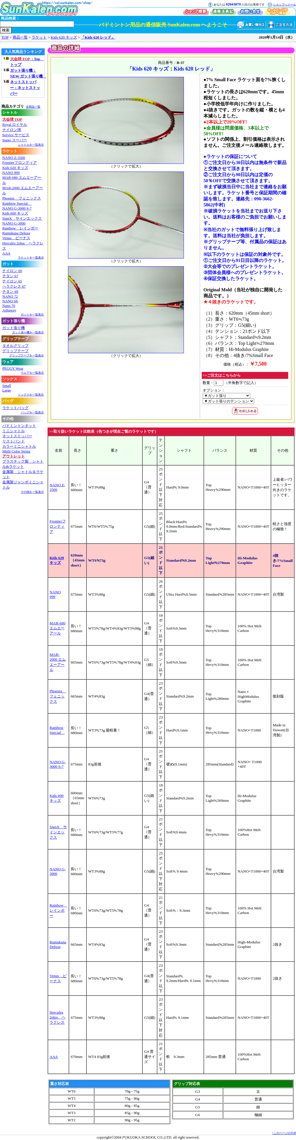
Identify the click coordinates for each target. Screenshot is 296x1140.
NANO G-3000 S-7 (17, 208)
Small (6, 385)
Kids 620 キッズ (64, 37)
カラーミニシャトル (19, 446)
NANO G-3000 (14, 223)
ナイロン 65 (12, 281)
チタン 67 (10, 276)
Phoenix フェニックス (21, 198)
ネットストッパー (17, 436)
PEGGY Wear (12, 368)
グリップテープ (15, 351)
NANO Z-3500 (13, 157)
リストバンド (13, 441)
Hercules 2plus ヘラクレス (57, 1017)
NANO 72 (10, 296)
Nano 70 (8, 305)
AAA (6, 253)
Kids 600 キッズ (15, 213)
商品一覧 (20, 37)
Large (6, 390)
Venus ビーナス (16, 238)
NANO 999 (11, 172)
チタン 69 (10, 291)
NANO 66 (10, 301)
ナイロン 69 (12, 271)
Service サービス (15, 135)
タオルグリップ (15, 345)
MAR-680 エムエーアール (57, 628)
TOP (4, 37)
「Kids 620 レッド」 (98, 37)
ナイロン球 (11, 130)
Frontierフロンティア (19, 162)
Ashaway (9, 310)
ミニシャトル (13, 431)
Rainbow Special (16, 203)
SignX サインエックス (22, 218)
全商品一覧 (33, 106)
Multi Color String (16, 451)
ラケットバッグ (15, 408)
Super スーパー (14, 140)
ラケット (39, 37)
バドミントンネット (19, 425)
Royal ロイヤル (14, 124)
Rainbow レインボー (20, 228)
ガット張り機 (13, 328)
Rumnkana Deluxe (16, 233)
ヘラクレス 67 (14, 286)
